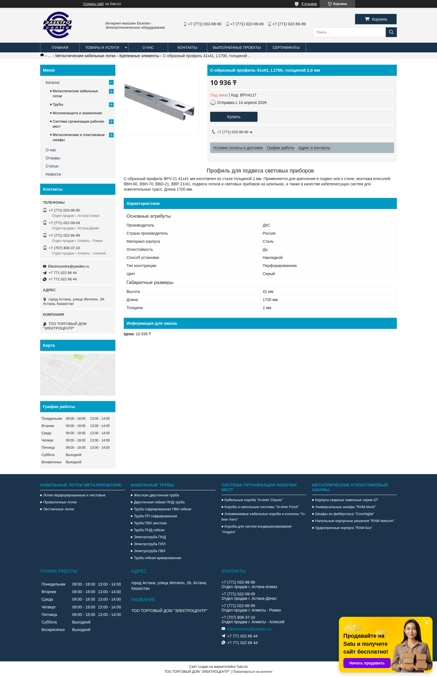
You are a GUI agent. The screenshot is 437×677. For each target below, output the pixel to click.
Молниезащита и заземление (77, 113)
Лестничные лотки (58, 509)
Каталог (53, 82)
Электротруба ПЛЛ (150, 544)
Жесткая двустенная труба (156, 495)
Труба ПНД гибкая (149, 530)
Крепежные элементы (139, 56)
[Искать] (391, 32)
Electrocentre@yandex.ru (68, 266)
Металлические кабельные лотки (85, 56)
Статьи (52, 166)
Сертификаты (286, 47)
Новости (53, 174)
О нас (148, 47)
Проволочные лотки (60, 502)
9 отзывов (309, 4)
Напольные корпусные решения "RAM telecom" (354, 521)
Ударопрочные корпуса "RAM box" (344, 528)
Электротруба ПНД (150, 537)
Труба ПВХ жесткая (150, 523)
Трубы (58, 104)
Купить (233, 116)
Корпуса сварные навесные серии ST (346, 500)
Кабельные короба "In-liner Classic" (254, 500)
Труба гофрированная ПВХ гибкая (162, 509)
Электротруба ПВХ (149, 551)
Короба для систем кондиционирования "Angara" (257, 529)
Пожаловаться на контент (252, 672)
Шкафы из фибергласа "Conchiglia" (344, 514)
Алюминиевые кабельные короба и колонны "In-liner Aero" (264, 516)
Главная (60, 47)
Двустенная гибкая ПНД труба (159, 502)
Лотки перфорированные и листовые (74, 495)
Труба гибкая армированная (157, 558)
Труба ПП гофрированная (155, 516)
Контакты (187, 47)
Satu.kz (242, 667)
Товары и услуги (102, 47)
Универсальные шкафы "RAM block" (345, 507)
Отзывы (53, 158)
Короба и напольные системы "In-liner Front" (262, 507)
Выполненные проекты (237, 47)
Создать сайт (93, 4)
